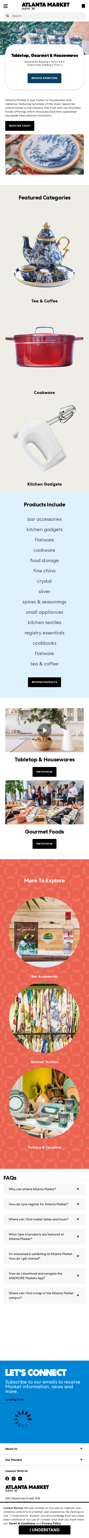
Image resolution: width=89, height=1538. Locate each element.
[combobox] (44, 16)
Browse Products (44, 682)
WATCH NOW (44, 771)
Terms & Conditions (22, 1523)
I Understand (45, 1530)
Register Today (19, 125)
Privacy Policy (51, 1523)
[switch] (44, 730)
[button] (44, 1189)
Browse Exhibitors (44, 78)
